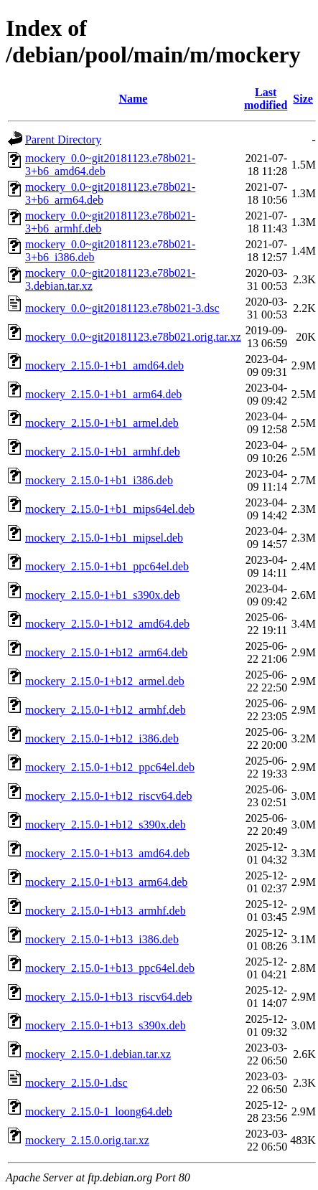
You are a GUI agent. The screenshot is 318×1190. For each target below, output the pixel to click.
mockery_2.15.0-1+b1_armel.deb (102, 423)
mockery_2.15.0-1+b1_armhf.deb (102, 451)
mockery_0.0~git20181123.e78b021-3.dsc (122, 308)
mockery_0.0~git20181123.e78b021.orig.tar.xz (133, 337)
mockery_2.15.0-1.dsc (76, 1083)
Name (132, 99)
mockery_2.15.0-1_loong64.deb (98, 1111)
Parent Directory (63, 139)
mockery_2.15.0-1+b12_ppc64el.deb (110, 767)
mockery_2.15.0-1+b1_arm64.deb (103, 394)
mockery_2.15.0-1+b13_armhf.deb (105, 911)
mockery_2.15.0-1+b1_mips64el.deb (110, 509)
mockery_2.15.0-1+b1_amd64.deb (104, 365)
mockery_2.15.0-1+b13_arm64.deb (106, 882)
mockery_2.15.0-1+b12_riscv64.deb (108, 796)
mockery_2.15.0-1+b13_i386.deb (102, 939)
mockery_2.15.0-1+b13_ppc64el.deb (110, 968)
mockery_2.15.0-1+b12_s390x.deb (105, 824)
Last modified (265, 98)
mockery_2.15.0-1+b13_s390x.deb (105, 1025)
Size (303, 99)
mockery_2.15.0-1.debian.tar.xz (98, 1054)
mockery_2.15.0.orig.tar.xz (87, 1140)
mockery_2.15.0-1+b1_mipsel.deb (104, 538)
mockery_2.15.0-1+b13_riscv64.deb (108, 997)
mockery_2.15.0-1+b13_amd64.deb (107, 853)
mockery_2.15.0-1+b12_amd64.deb (107, 624)
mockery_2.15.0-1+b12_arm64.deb (106, 652)
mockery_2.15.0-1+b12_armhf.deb (105, 710)
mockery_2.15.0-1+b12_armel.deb (104, 681)
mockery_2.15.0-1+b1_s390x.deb (102, 595)
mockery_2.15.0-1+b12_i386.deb (102, 738)
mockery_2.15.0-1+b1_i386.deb (99, 480)
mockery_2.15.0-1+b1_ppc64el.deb (107, 566)
